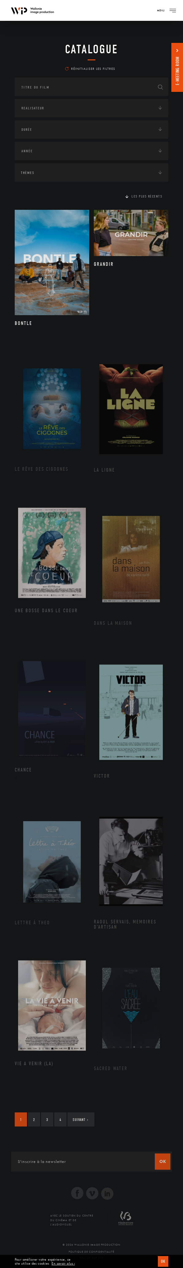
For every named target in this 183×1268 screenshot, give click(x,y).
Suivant (80, 1119)
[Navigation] (172, 10)
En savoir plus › (63, 1264)
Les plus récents (147, 196)
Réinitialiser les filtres (90, 68)
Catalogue (91, 49)
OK (163, 1261)
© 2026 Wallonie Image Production (91, 1245)
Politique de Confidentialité (91, 1252)
